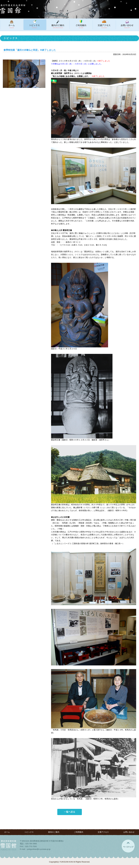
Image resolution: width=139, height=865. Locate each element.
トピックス (29, 832)
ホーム (7, 832)
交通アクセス (103, 832)
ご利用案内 (78, 832)
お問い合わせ (128, 832)
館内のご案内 (53, 832)
